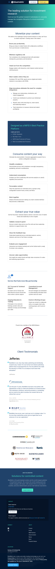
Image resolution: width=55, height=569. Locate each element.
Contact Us (42, 518)
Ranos (30, 537)
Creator (30, 528)
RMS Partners (32, 532)
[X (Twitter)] (8, 530)
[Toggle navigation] (9, 2)
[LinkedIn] (8, 528)
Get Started (33, 2)
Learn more (27, 490)
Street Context (32, 534)
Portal (30, 530)
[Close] (13, 564)
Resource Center (34, 518)
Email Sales (11, 506)
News (30, 539)
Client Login (43, 2)
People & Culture (33, 541)
